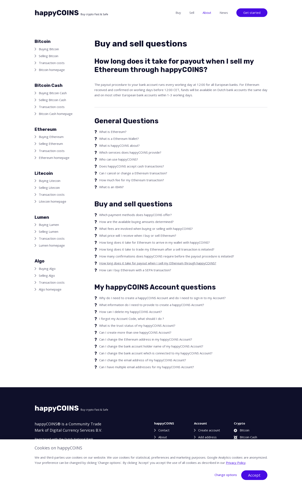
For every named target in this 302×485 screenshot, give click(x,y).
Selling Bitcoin (48, 56)
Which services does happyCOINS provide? (130, 152)
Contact (163, 430)
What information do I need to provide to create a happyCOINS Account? (151, 305)
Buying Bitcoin (49, 49)
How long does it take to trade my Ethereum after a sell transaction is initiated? (156, 249)
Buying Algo (47, 268)
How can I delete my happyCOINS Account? (130, 312)
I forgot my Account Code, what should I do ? (131, 318)
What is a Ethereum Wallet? (119, 138)
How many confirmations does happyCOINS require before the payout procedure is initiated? (166, 256)
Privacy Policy (236, 463)
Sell (191, 12)
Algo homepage (50, 289)
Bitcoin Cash (245, 437)
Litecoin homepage (52, 201)
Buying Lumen (49, 225)
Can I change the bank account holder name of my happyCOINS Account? (151, 346)
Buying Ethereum (51, 137)
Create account (209, 430)
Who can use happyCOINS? (118, 159)
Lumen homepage (52, 245)
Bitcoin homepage (52, 70)
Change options (226, 475)
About (207, 12)
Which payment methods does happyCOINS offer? (135, 215)
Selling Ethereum (51, 144)
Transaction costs (52, 63)
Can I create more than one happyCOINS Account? (135, 332)
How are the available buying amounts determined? (136, 222)
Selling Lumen (48, 231)
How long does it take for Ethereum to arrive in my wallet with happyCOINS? (154, 242)
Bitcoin (241, 430)
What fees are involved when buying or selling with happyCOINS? (146, 228)
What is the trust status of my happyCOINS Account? (137, 325)
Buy (178, 12)
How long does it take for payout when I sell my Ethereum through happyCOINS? (157, 263)
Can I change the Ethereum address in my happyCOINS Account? (145, 339)
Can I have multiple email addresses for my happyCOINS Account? (146, 367)
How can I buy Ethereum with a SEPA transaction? (135, 270)
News (224, 12)
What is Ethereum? (112, 132)
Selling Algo (47, 275)
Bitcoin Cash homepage (56, 114)
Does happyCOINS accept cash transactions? (131, 166)
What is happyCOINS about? (119, 145)
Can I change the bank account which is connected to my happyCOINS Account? (155, 353)
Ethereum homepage (54, 158)
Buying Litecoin (49, 181)
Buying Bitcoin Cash (53, 93)
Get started (251, 12)
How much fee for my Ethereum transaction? (131, 180)
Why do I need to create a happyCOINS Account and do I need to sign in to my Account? (162, 298)
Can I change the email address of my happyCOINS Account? (142, 360)
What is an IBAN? (111, 187)
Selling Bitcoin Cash (52, 100)
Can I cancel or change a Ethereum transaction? (133, 173)
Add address (207, 437)
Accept (254, 475)
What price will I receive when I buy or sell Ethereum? (137, 235)
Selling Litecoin (49, 187)
